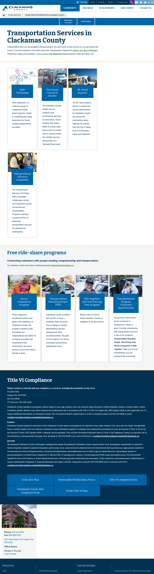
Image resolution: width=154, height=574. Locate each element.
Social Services (14, 15)
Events (101, 2)
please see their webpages (85, 50)
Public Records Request (48, 571)
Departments (107, 8)
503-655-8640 (18, 532)
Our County (127, 8)
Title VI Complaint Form (123, 479)
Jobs (92, 2)
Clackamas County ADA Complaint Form (30, 491)
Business (88, 8)
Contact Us (122, 2)
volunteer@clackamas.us (62, 265)
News (110, 2)
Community (70, 8)
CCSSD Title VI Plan (77, 490)
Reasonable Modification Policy (76, 479)
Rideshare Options (68, 21)
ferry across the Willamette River (52, 54)
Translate (81, 2)
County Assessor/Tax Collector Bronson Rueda (133, 571)
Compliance (86, 21)
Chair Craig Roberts (85, 571)
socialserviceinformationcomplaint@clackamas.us (30, 417)
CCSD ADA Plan (30, 479)
